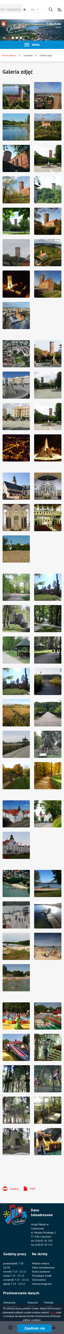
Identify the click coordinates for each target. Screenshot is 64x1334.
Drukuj (14, 1189)
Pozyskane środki (42, 1275)
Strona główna (9, 55)
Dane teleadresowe (43, 1267)
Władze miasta (40, 1263)
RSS (59, 10)
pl (36, 10)
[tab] (9, 38)
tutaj (53, 1312)
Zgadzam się (34, 1328)
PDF (32, 1189)
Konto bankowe (41, 1271)
